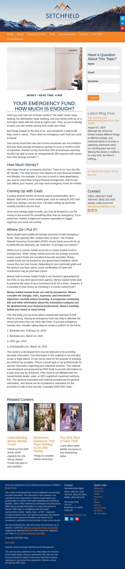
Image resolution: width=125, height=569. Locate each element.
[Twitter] (122, 18)
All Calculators (100, 513)
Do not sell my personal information (29, 533)
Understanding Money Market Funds (17, 441)
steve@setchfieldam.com (101, 206)
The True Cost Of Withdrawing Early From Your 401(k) (103, 121)
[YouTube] (122, 28)
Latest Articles (100, 508)
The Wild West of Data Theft (70, 439)
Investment (99, 491)
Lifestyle (97, 505)
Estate (96, 494)
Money (97, 502)
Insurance (98, 497)
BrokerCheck (10, 488)
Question (93, 81)
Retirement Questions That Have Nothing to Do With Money (44, 444)
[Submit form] (93, 97)
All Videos (98, 511)
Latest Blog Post (101, 113)
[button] (20, 34)
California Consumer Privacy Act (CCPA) (40, 528)
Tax (95, 500)
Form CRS (9, 542)
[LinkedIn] (122, 23)
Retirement (99, 488)
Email (91, 72)
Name (91, 63)
